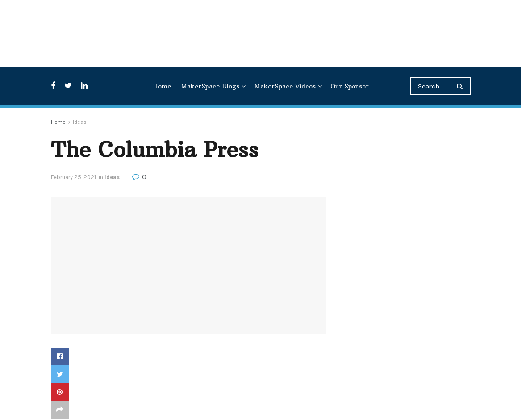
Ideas (80, 122)
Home (162, 86)
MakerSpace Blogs (210, 86)
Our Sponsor (349, 86)
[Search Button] (461, 86)
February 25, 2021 (73, 177)
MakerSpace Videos (285, 86)
